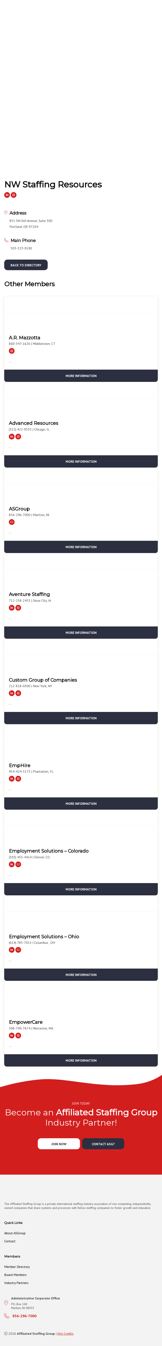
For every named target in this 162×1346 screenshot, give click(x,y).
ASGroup (19, 509)
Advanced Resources (33, 423)
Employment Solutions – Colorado (49, 851)
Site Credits (65, 1333)
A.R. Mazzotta (24, 338)
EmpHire (19, 765)
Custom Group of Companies (43, 680)
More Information (81, 376)
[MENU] (157, 17)
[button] (26, 265)
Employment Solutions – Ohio (44, 937)
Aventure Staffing (29, 594)
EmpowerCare (26, 1022)
